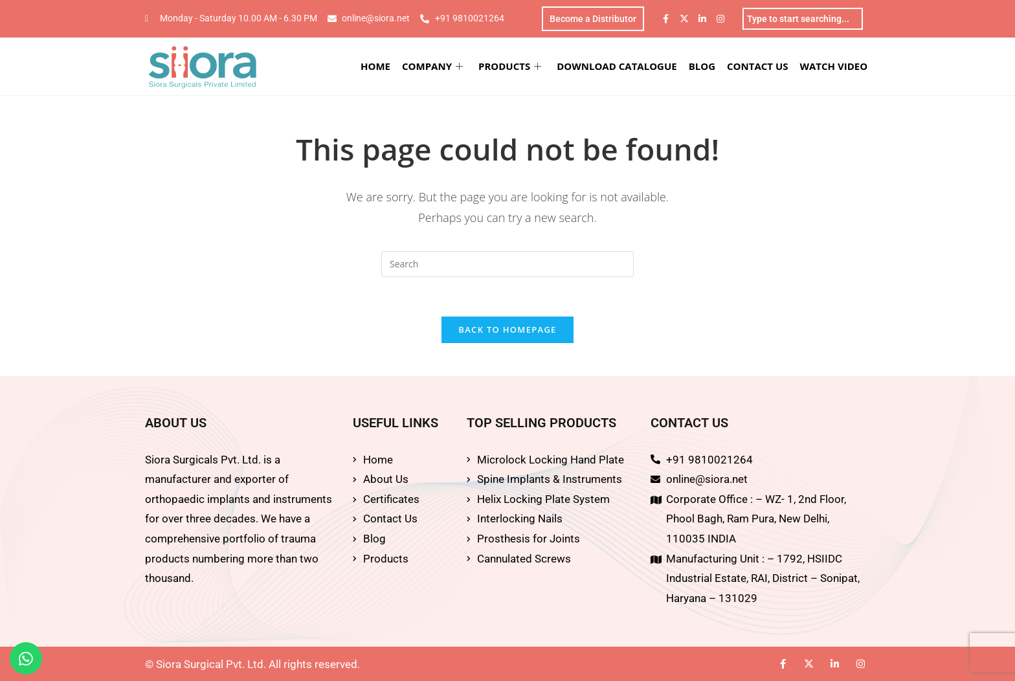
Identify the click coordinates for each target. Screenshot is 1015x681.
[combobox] (802, 19)
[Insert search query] (507, 264)
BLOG (702, 66)
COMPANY (432, 66)
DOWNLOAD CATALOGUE (616, 66)
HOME (375, 66)
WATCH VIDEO (834, 66)
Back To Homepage (507, 329)
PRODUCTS (509, 66)
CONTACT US (757, 66)
